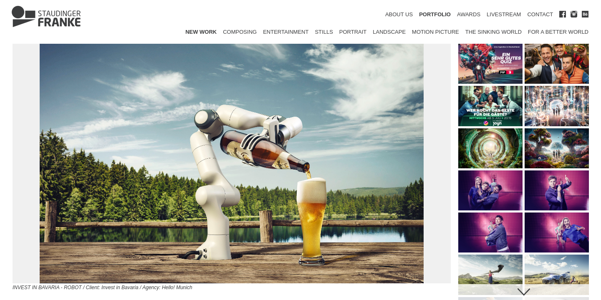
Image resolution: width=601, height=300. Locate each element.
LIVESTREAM (504, 14)
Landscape (389, 32)
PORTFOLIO (435, 14)
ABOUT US (399, 14)
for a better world (558, 32)
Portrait (353, 32)
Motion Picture (435, 32)
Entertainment (285, 32)
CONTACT (540, 14)
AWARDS (468, 14)
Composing (240, 32)
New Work (201, 32)
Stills (324, 32)
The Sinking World (493, 32)
